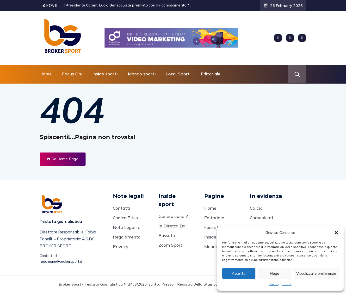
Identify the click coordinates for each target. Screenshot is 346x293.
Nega (274, 273)
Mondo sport (141, 74)
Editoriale (210, 74)
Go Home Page (62, 159)
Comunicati (261, 217)
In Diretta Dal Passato (173, 230)
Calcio (256, 208)
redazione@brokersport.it (61, 261)
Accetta (239, 273)
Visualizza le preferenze (316, 273)
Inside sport (104, 74)
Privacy (274, 284)
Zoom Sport (170, 245)
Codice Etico (125, 217)
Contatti (121, 208)
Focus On (71, 74)
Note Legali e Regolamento (127, 232)
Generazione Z (173, 216)
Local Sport (178, 74)
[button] (336, 232)
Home (46, 74)
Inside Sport (216, 237)
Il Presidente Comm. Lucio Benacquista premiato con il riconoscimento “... (126, 5)
